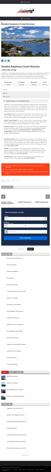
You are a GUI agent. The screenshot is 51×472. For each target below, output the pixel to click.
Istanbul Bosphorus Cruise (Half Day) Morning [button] (16, 101)
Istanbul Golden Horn (24, 202)
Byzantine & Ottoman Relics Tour (14, 258)
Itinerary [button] (5, 89)
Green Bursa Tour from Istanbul (14, 351)
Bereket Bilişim (10, 467)
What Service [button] (6, 96)
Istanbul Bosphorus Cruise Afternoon (15, 311)
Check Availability (17, 238)
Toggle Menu (25, 2)
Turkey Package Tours (6, 469)
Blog (20, 469)
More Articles (25, 455)
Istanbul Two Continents (12, 298)
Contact (4, 470)
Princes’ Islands (10, 278)
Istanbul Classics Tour (41, 202)
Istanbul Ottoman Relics (12, 284)
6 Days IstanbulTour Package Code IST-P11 (16, 441)
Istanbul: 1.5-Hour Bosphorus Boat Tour (7, 202)
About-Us (15, 469)
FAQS (24, 469)
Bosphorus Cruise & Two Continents (15, 324)
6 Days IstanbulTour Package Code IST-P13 (16, 448)
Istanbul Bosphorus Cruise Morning (15, 331)
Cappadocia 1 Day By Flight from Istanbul (16, 344)
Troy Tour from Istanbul (12, 364)
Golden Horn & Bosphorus (12, 271)
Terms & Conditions (40, 469)
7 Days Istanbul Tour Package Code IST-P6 (16, 291)
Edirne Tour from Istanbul (13, 337)
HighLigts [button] (5, 93)
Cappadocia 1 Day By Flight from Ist (15, 408)
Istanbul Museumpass (12, 428)
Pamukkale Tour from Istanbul (14, 304)
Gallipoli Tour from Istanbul (13, 317)
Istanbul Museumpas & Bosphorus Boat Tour (17, 421)
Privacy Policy (30, 469)
